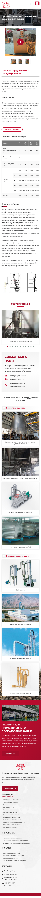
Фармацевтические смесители (11, 817)
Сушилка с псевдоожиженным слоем (13, 805)
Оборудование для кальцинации (12, 820)
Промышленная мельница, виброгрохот (14, 822)
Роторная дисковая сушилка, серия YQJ (20, 513)
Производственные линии (10, 827)
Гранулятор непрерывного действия (20, 341)
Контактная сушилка (15, 408)
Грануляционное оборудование (11, 800)
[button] (7, 347)
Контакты (7, 866)
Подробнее (11, 753)
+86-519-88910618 (17, 386)
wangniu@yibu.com (18, 375)
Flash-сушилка (20, 590)
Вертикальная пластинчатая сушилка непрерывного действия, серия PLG (20, 443)
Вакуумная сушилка (8, 807)
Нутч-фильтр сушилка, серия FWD (20, 547)
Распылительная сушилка (10, 802)
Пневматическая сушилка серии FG (20, 693)
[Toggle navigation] (37, 3)
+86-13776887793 (10, 883)
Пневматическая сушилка (17, 556)
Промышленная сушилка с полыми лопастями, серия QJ (20, 478)
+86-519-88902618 (17, 383)
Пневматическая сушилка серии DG (20, 624)
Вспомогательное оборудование (12, 825)
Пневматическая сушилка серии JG (20, 659)
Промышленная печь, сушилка (11, 815)
